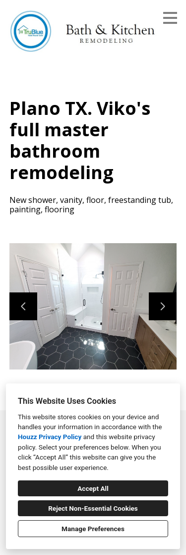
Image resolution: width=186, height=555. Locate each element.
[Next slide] (163, 306)
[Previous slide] (23, 306)
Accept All (93, 488)
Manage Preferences (93, 529)
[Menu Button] (170, 18)
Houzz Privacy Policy (49, 437)
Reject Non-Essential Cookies (93, 508)
